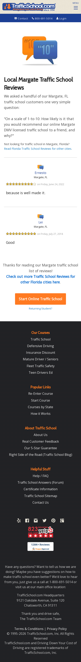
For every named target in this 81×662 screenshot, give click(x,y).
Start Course (40, 400)
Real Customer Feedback (40, 441)
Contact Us (40, 502)
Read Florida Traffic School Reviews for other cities (37, 149)
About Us (41, 435)
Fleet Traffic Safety (41, 366)
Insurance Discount (40, 352)
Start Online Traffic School (40, 298)
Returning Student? (40, 308)
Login (61, 18)
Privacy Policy (57, 629)
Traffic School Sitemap (40, 496)
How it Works (41, 413)
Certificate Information (41, 489)
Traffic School (40, 339)
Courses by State (40, 407)
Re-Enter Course (40, 393)
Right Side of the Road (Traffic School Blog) (40, 454)
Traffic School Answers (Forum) (40, 482)
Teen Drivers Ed (41, 372)
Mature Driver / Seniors (40, 359)
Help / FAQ (41, 476)
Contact (21, 18)
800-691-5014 (42, 18)
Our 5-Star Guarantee (40, 448)
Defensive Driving (40, 346)
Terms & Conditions (29, 629)
